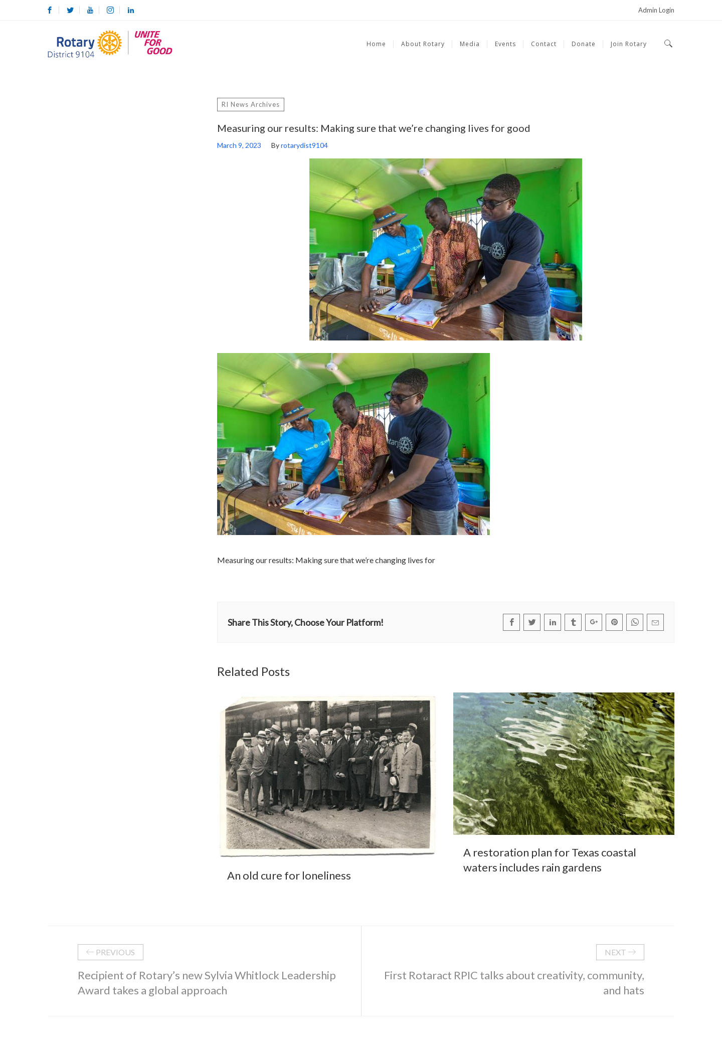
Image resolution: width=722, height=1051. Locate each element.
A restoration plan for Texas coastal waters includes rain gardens (549, 859)
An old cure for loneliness (289, 875)
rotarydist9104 (304, 145)
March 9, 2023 (239, 145)
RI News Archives (251, 104)
